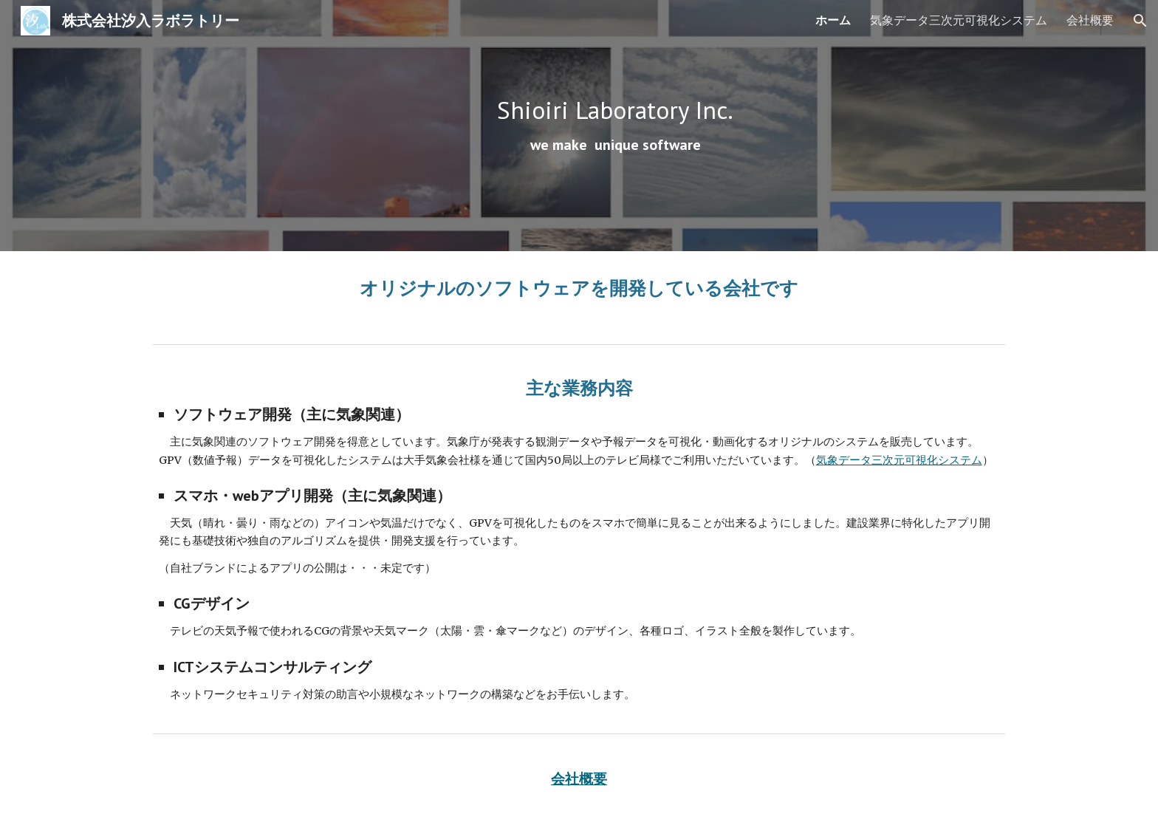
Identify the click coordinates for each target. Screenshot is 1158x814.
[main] (615, 125)
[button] (1140, 20)
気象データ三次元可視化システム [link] (958, 20)
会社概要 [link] (1090, 20)
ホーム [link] (833, 20)
